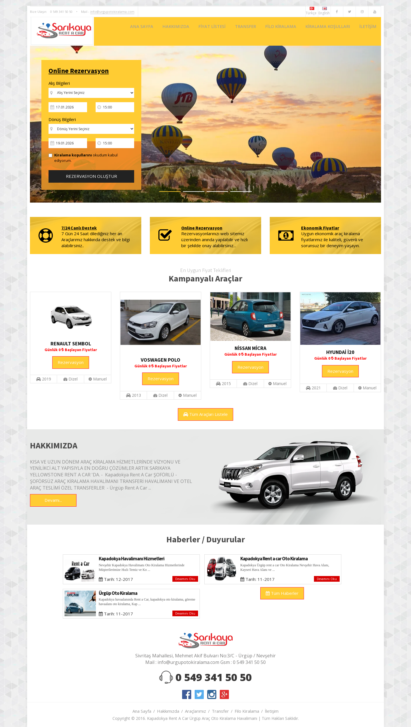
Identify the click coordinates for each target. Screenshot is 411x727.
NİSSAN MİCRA (250, 348)
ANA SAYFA (114, 31)
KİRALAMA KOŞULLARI (321, 31)
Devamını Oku (185, 579)
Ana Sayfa (141, 711)
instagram (211, 694)
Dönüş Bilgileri (62, 119)
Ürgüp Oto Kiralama (118, 593)
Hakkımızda (168, 711)
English (325, 11)
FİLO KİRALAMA (269, 31)
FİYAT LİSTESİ (192, 31)
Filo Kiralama (247, 711)
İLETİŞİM (366, 31)
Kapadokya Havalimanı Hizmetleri (131, 558)
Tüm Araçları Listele (205, 414)
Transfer (220, 711)
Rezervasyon (71, 362)
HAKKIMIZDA (152, 31)
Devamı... (53, 500)
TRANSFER (229, 31)
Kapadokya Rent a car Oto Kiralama (274, 558)
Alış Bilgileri (59, 83)
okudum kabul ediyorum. (83, 157)
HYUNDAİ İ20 (340, 352)
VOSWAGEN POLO (160, 360)
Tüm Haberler (282, 593)
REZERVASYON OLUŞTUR (91, 176)
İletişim (272, 711)
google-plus (224, 694)
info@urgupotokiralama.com (112, 11)
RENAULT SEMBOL (71, 343)
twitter (199, 694)
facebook (186, 694)
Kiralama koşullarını (73, 155)
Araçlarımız (195, 711)
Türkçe (312, 11)
